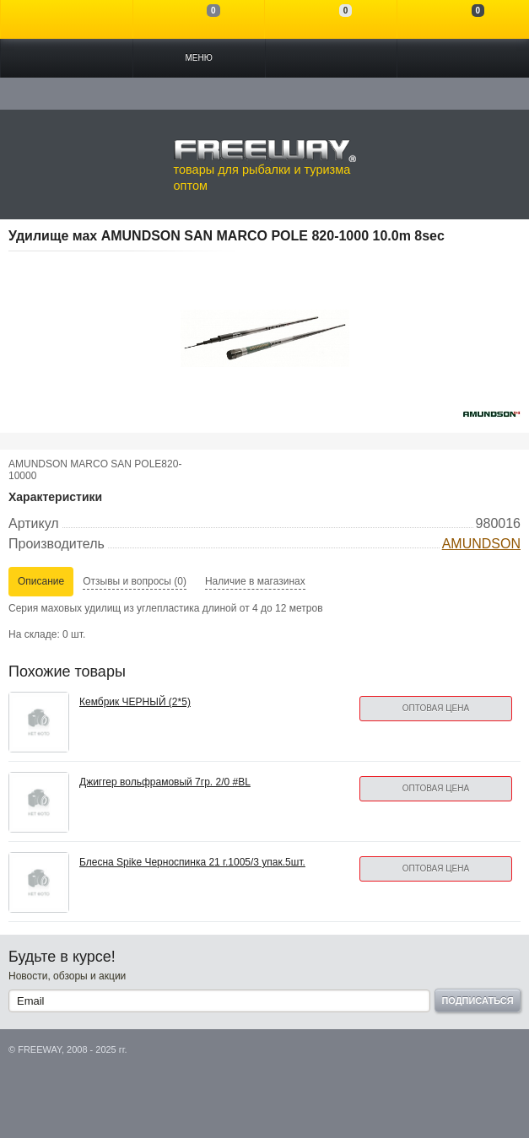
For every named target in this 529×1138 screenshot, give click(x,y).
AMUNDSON (481, 544)
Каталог (66, 58)
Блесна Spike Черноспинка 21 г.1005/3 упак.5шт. (192, 862)
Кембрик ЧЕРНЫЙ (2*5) (135, 702)
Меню (198, 57)
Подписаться (477, 1000)
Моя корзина (463, 19)
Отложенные (331, 19)
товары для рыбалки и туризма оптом (265, 165)
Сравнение (199, 19)
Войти (66, 19)
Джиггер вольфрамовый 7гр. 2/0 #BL (165, 782)
